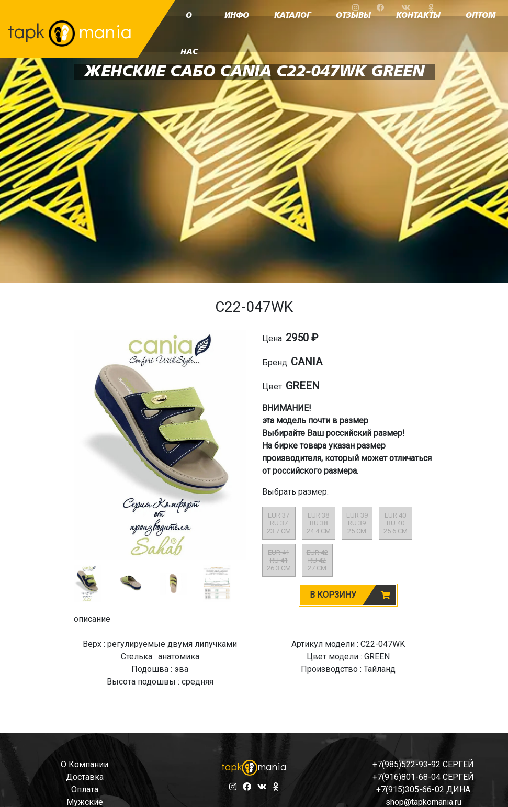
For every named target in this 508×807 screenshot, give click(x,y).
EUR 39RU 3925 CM (357, 523)
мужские (84, 802)
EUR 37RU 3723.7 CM (279, 523)
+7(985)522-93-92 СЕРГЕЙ (423, 764)
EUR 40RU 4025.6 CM (395, 523)
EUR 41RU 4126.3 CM (279, 560)
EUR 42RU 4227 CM (317, 560)
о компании (84, 764)
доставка (85, 777)
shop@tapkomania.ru (423, 802)
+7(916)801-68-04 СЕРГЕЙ (423, 777)
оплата (84, 789)
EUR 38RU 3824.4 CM (319, 523)
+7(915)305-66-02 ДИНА (423, 789)
